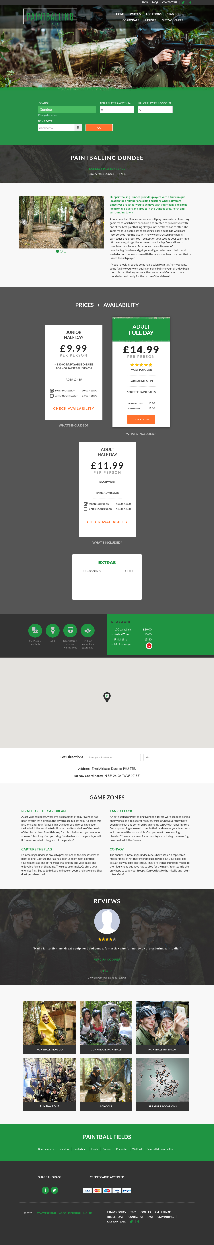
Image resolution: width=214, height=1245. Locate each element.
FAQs (155, 2)
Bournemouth (46, 1149)
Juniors (150, 20)
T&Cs (133, 1212)
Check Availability (73, 408)
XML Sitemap (163, 1212)
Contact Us (169, 2)
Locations (154, 14)
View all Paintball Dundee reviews (107, 977)
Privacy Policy (116, 1212)
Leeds (94, 1149)
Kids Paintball (116, 1221)
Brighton (64, 1149)
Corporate (130, 20)
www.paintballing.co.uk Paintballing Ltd (64, 1213)
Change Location (47, 115)
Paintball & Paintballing (160, 1149)
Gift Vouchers (172, 20)
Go (99, 127)
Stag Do (173, 14)
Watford (137, 1149)
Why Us (135, 14)
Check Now (141, 419)
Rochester (122, 1149)
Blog (145, 2)
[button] (107, 697)
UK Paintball (165, 1216)
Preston (106, 1149)
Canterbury (80, 1149)
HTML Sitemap (115, 1216)
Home (120, 14)
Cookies (146, 1212)
